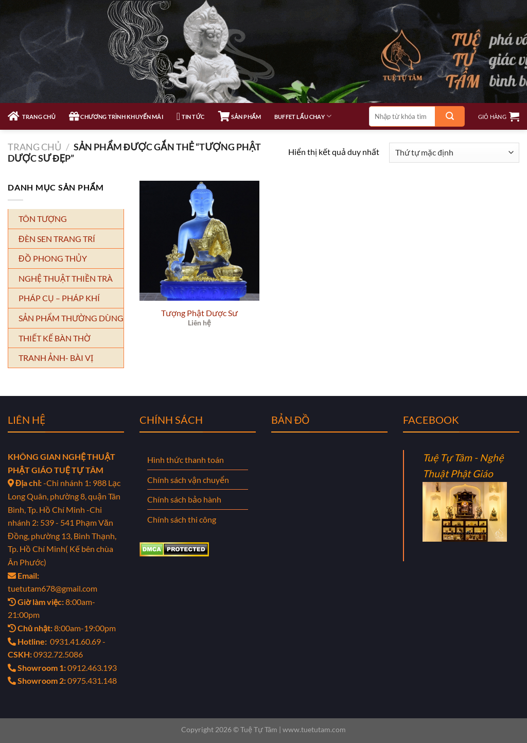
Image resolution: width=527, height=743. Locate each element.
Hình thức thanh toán (185, 459)
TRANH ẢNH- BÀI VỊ (56, 357)
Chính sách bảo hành (184, 499)
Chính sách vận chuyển (188, 480)
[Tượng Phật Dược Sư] (199, 241)
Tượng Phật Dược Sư (199, 313)
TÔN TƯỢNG (43, 218)
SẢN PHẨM (239, 116)
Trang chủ (34, 146)
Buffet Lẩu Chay (302, 116)
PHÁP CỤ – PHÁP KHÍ (59, 298)
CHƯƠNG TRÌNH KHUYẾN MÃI (116, 116)
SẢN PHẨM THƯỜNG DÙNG (71, 318)
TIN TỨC (191, 116)
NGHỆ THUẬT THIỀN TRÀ (66, 278)
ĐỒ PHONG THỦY (53, 258)
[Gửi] (450, 116)
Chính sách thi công (181, 519)
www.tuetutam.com (314, 729)
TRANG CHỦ (32, 116)
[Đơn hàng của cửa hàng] (454, 153)
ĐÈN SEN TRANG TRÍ (57, 239)
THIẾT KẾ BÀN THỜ (55, 338)
